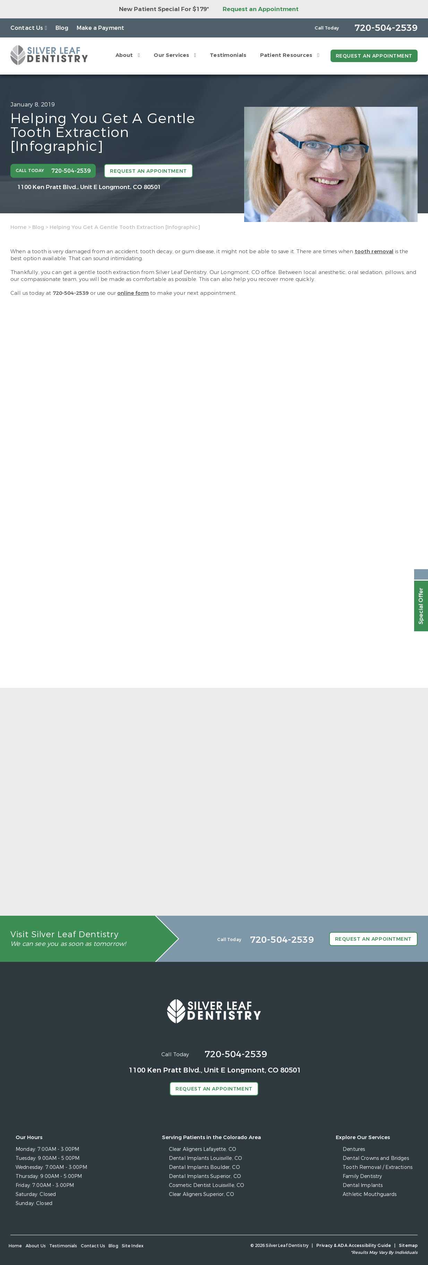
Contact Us (26, 28)
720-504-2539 (71, 293)
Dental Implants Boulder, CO (204, 1167)
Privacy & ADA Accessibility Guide (353, 1245)
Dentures (354, 1149)
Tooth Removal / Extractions (377, 1167)
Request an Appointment (261, 9)
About (124, 55)
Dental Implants (363, 1185)
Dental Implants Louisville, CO (205, 1158)
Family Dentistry (362, 1176)
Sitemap (408, 1245)
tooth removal (374, 251)
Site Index (133, 1246)
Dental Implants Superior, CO (205, 1176)
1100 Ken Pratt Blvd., (89, 187)
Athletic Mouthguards (369, 1194)
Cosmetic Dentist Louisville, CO (206, 1185)
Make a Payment (100, 28)
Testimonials (228, 55)
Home (18, 227)
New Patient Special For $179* (164, 9)
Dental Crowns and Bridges (376, 1158)
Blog (62, 28)
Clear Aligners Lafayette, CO (202, 1149)
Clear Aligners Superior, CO (201, 1194)
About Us (36, 1246)
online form (133, 293)
